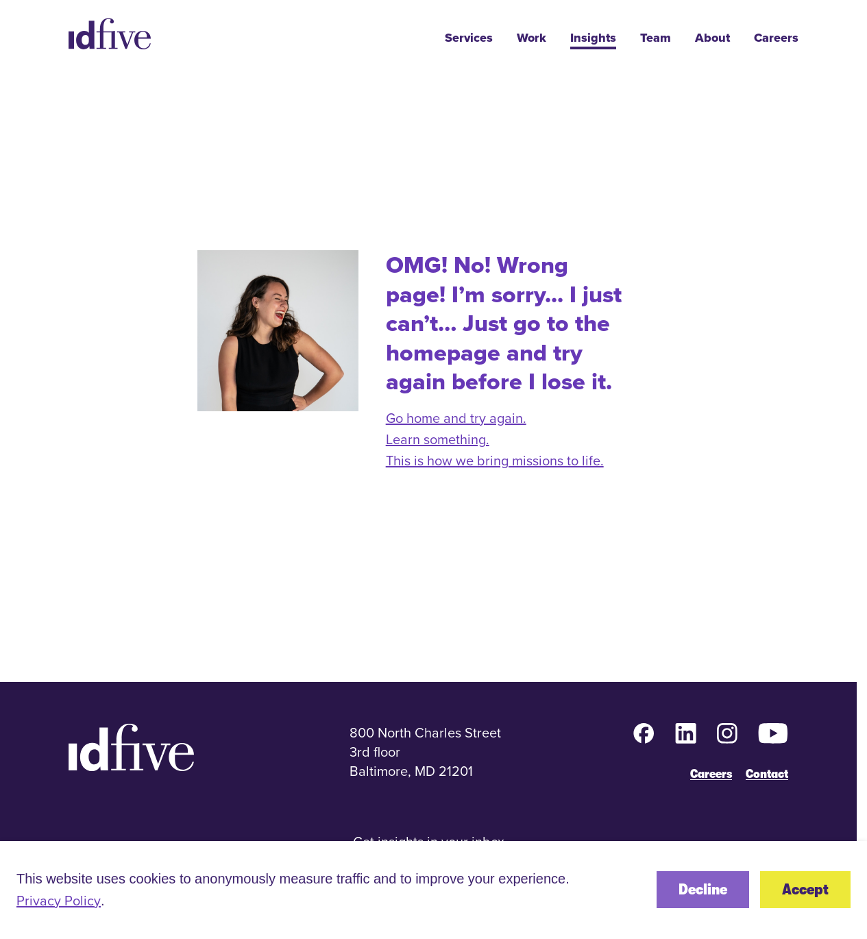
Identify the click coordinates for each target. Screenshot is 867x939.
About (712, 38)
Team (655, 38)
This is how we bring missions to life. (495, 460)
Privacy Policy (58, 900)
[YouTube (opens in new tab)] (773, 733)
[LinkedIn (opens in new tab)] (685, 733)
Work (531, 38)
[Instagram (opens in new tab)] (727, 733)
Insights (593, 38)
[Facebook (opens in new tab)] (644, 733)
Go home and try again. (456, 418)
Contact (767, 774)
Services (469, 38)
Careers (776, 38)
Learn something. (437, 439)
